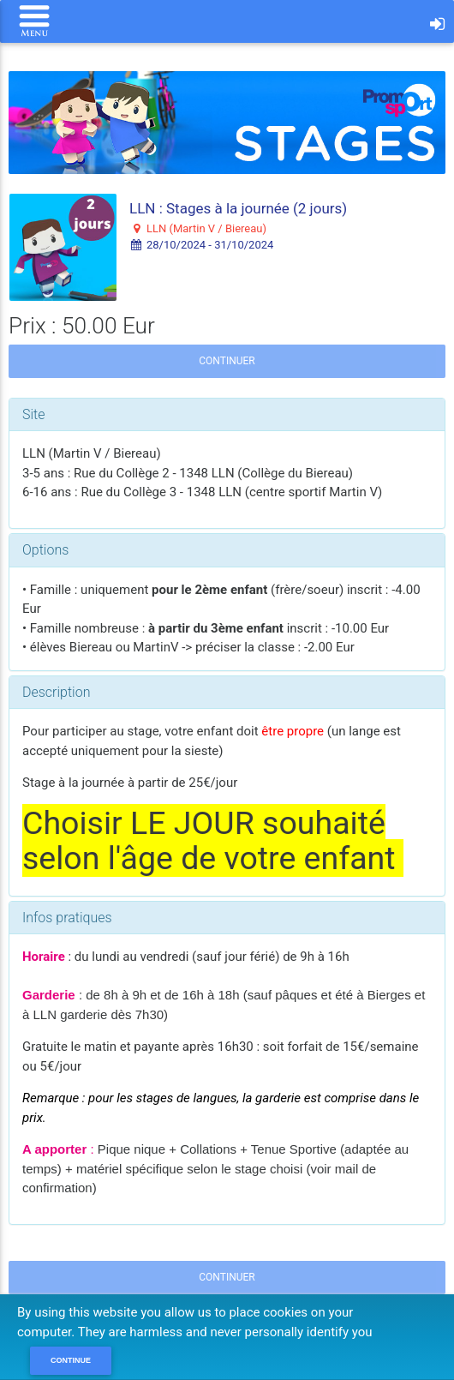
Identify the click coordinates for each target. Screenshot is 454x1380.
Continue (71, 1360)
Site (33, 414)
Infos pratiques (67, 917)
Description (56, 692)
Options (45, 550)
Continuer (226, 361)
